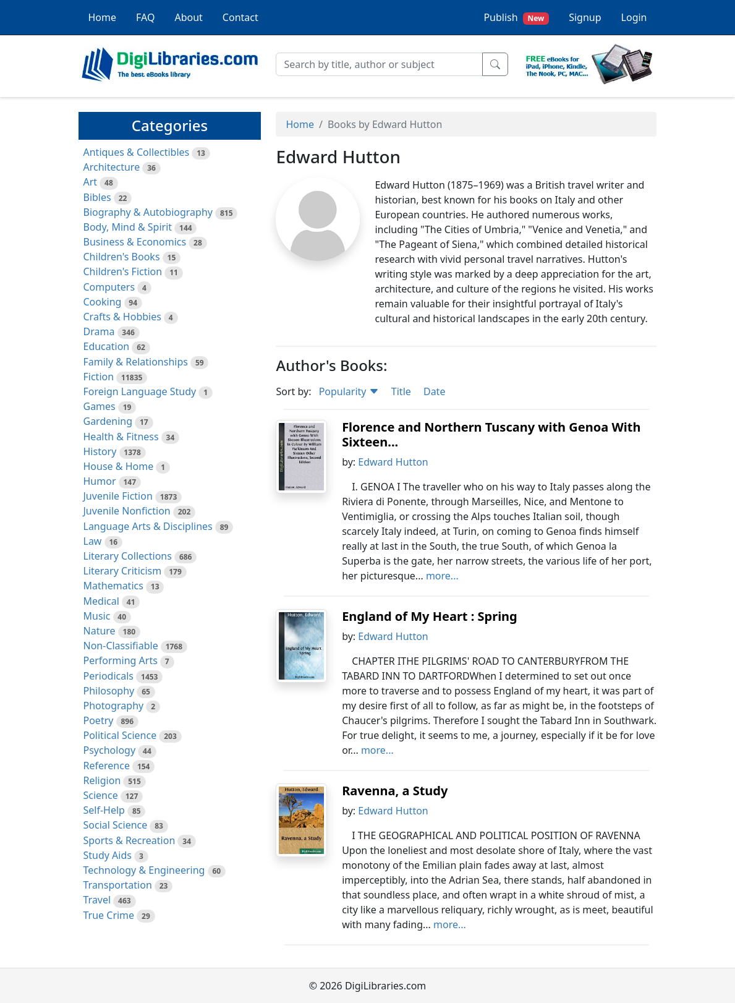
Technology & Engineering (144, 870)
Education (106, 346)
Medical (101, 601)
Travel (97, 900)
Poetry (98, 720)
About (188, 17)
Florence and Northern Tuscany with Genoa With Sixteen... (491, 434)
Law (92, 541)
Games (99, 406)
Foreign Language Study (140, 391)
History (100, 451)
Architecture (111, 167)
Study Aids (107, 855)
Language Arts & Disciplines (148, 526)
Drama (99, 331)
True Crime (109, 915)
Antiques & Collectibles (136, 152)
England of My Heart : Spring (429, 616)
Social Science (115, 825)
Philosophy (109, 691)
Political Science (120, 735)
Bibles (97, 197)
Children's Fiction (123, 271)
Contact (240, 17)
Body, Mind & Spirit (127, 227)
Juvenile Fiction (118, 496)
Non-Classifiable (120, 645)
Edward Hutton (393, 462)
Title (401, 391)
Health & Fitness (121, 436)
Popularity (349, 391)
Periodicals (108, 676)
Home (102, 17)
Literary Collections (127, 556)
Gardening (108, 421)
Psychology (109, 750)
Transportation (117, 885)
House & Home (118, 466)
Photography (113, 705)
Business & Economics (135, 242)
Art (90, 182)
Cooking (102, 302)
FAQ (145, 17)
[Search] (379, 64)
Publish (516, 18)
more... (442, 576)
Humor (99, 481)
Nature (99, 631)
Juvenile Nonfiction (127, 511)
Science (100, 795)
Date (434, 391)
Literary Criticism (122, 571)
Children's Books (121, 256)
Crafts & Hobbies (122, 316)
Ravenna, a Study (395, 790)
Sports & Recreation (129, 840)
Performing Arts (120, 660)
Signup (585, 17)
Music (97, 616)
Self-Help (104, 810)
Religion (102, 780)
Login (634, 17)
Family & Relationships (135, 362)
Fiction (98, 376)
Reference (106, 765)
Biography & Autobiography (148, 212)
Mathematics (113, 585)
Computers (109, 287)
